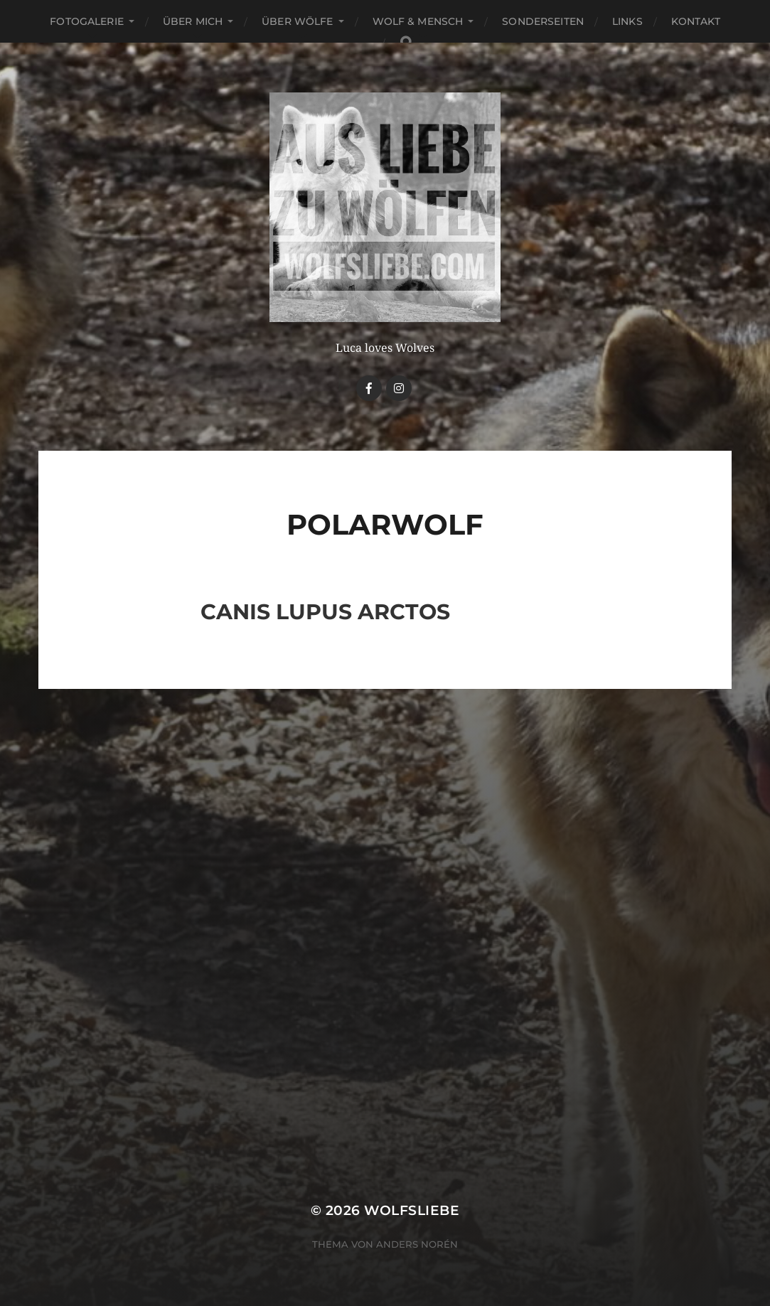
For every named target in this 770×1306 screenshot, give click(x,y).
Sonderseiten (543, 21)
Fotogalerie (87, 21)
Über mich (193, 21)
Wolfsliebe (411, 1210)
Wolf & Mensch (418, 21)
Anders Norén (417, 1244)
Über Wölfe (297, 21)
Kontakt (695, 21)
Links (627, 21)
